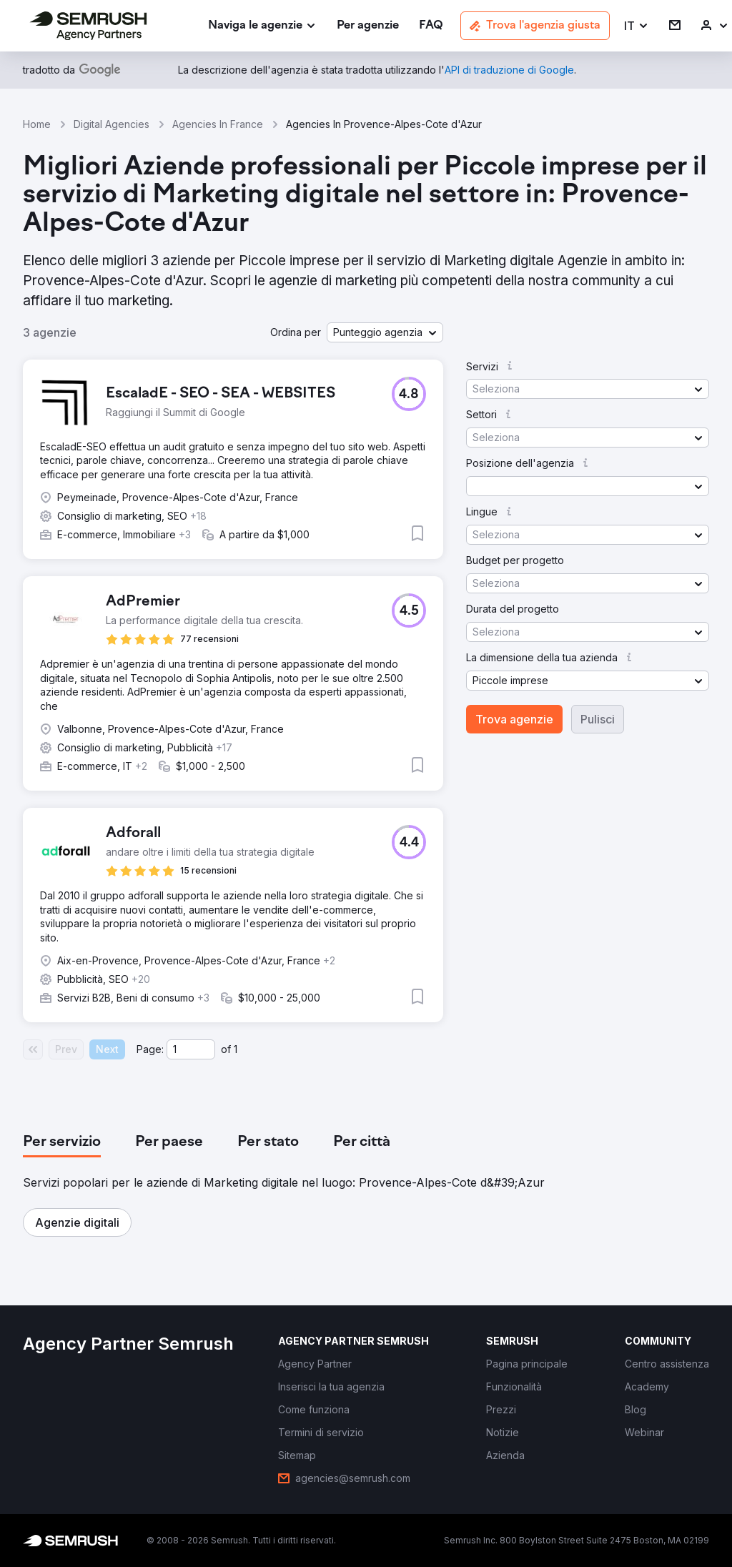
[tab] (62, 1142)
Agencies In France (217, 124)
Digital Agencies (111, 124)
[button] (636, 26)
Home (37, 124)
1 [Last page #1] (235, 1049)
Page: (150, 1049)
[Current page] (190, 1049)
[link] (368, 26)
